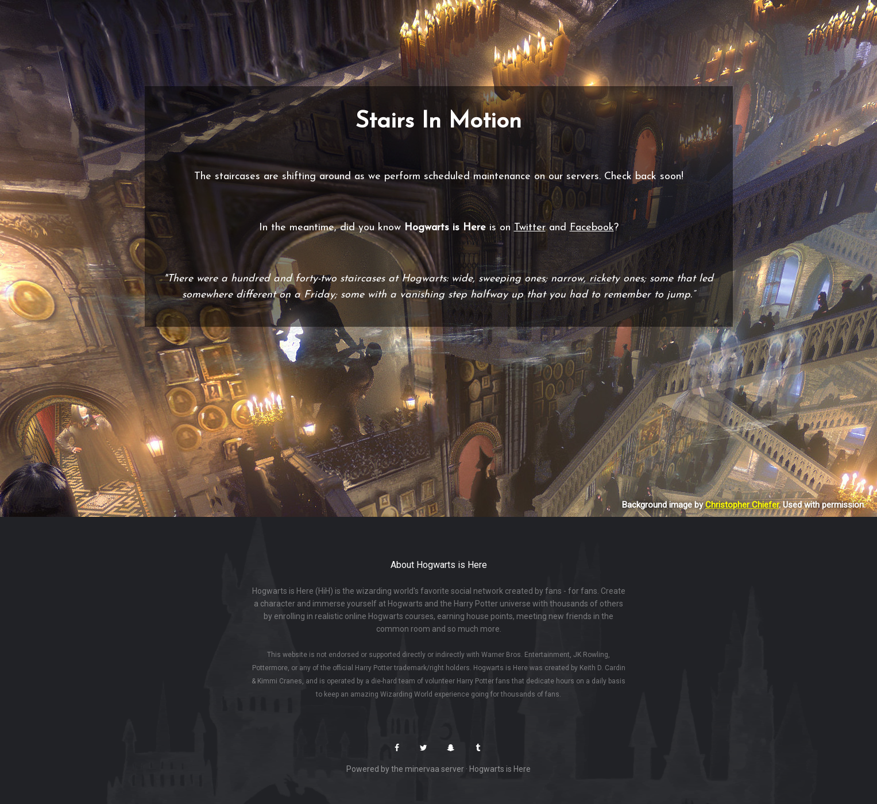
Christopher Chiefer (742, 505)
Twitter (530, 227)
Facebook (592, 227)
